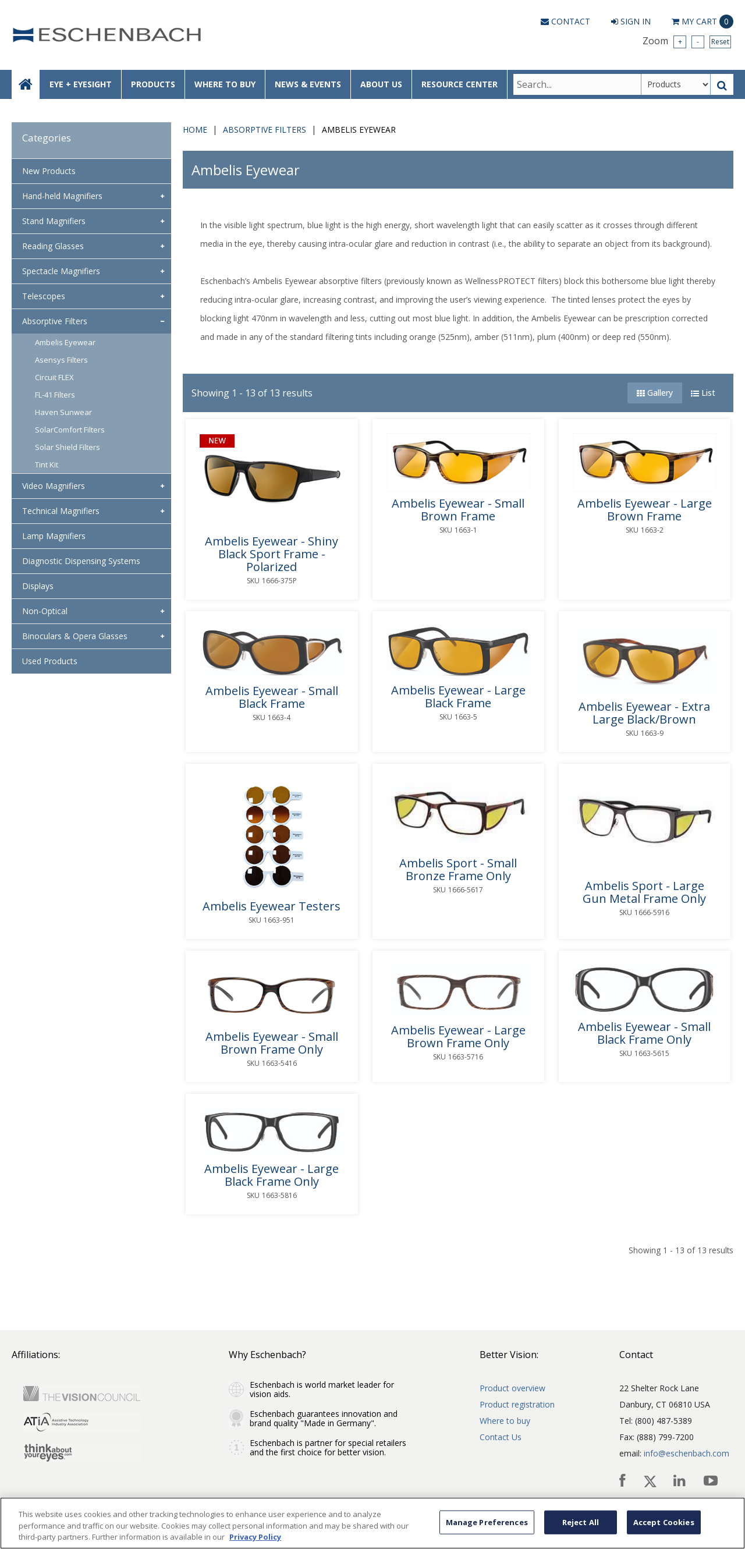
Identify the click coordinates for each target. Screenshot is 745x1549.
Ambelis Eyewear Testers (271, 906)
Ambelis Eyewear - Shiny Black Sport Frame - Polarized (271, 554)
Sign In (631, 21)
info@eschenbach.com (686, 1453)
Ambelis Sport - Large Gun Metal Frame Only (644, 892)
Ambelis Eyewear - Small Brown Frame (458, 510)
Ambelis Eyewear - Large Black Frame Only (271, 1175)
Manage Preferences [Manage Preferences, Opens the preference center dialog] (487, 1521)
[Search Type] (676, 84)
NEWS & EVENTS (308, 84)
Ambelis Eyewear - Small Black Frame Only (644, 1033)
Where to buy (505, 1420)
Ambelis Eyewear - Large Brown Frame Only (458, 1037)
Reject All (580, 1521)
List (703, 392)
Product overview (512, 1388)
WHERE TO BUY (225, 84)
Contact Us (501, 1436)
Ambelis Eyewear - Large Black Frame (458, 697)
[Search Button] (722, 84)
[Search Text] (577, 84)
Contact (565, 21)
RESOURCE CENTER (459, 84)
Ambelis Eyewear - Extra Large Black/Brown (644, 713)
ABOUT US (381, 84)
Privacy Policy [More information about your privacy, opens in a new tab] (255, 1537)
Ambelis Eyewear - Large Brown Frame (644, 510)
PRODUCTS (153, 84)
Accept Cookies (663, 1521)
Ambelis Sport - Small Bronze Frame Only (458, 869)
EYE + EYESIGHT (80, 84)
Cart (702, 22)
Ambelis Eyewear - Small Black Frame (271, 697)
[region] (372, 1523)
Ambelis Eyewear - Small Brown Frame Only (271, 1043)
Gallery (655, 392)
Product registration (517, 1404)
